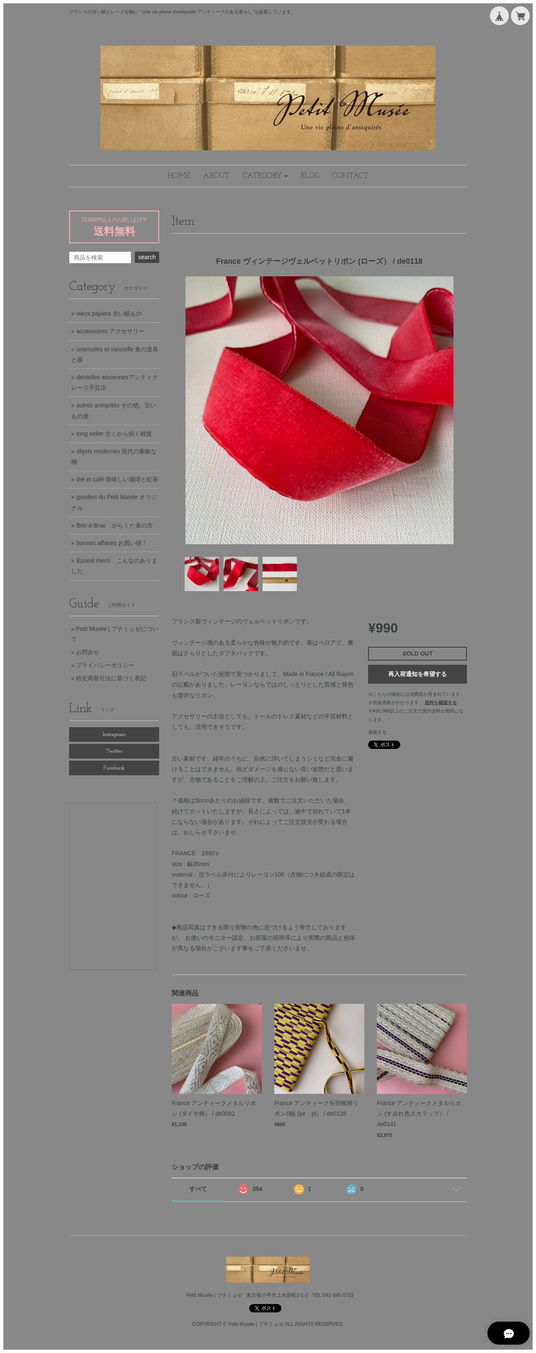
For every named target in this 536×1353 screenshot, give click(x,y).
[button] (265, 176)
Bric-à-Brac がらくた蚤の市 (115, 525)
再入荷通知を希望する (417, 674)
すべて (198, 1189)
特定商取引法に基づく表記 (111, 678)
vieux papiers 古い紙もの (109, 313)
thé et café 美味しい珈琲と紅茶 (117, 479)
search (147, 257)
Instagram (114, 734)
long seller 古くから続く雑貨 (114, 433)
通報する (377, 732)
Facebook (114, 768)
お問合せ (87, 652)
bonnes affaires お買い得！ (112, 543)
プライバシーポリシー (105, 665)
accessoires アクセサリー (110, 331)
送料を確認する (441, 702)
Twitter (114, 751)
